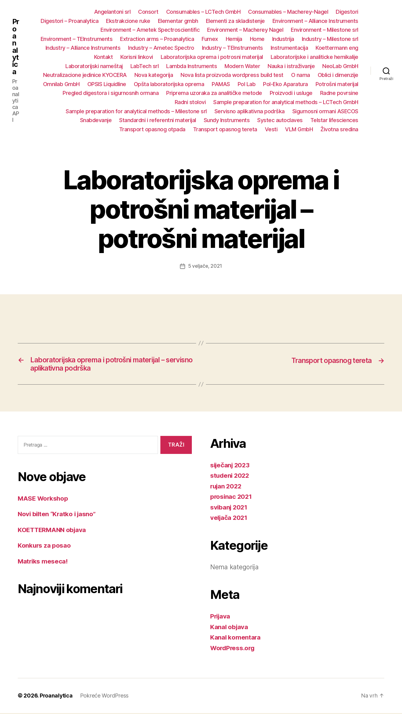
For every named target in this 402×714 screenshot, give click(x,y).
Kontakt (103, 57)
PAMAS (221, 84)
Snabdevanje (96, 120)
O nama (300, 75)
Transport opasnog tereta (225, 129)
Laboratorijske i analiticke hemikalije (314, 57)
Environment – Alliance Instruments (315, 21)
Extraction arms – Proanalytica (157, 39)
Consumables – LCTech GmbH (203, 12)
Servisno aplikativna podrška (249, 111)
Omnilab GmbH (61, 84)
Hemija (234, 39)
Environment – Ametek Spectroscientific (149, 30)
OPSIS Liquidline (106, 84)
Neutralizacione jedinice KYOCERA (85, 75)
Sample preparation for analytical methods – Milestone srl (136, 111)
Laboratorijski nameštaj (94, 66)
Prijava (220, 617)
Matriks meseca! (43, 562)
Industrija (283, 39)
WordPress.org (233, 649)
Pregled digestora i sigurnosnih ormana (111, 93)
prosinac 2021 (231, 498)
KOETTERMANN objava (53, 531)
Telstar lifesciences (334, 120)
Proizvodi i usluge (291, 93)
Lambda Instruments (191, 66)
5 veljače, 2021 (205, 266)
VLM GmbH (299, 129)
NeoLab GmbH (340, 66)
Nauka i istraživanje (291, 66)
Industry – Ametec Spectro (161, 48)
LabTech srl (144, 66)
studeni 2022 (230, 476)
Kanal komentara (235, 638)
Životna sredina (339, 129)
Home (257, 39)
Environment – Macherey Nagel (245, 30)
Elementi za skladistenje (235, 21)
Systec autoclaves (280, 120)
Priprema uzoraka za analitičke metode (214, 93)
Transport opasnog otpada (152, 129)
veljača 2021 (229, 519)
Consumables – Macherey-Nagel (288, 12)
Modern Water (242, 66)
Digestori (347, 12)
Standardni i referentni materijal (157, 120)
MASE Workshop (44, 499)
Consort (148, 12)
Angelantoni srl (112, 12)
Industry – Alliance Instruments (83, 48)
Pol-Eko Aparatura (285, 84)
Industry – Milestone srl (330, 39)
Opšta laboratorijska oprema (169, 84)
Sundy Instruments (227, 120)
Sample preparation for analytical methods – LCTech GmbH (285, 102)
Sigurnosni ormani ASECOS (325, 111)
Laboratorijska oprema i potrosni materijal (212, 57)
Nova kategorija (153, 75)
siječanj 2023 (231, 466)
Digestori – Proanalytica (69, 21)
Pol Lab (247, 84)
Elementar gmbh (178, 21)
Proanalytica (16, 46)
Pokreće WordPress (105, 697)
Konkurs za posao (44, 546)
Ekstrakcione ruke (128, 21)
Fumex (210, 39)
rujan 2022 (226, 487)
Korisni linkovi (136, 57)
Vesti (271, 129)
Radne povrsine (339, 93)
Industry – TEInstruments (232, 48)
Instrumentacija (289, 48)
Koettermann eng (337, 48)
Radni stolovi (190, 102)
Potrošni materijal (337, 84)
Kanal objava (229, 628)
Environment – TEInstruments (77, 39)
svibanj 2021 (229, 508)
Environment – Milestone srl (324, 30)
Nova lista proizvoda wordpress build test (232, 75)
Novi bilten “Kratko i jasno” (58, 515)
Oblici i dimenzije (338, 75)
